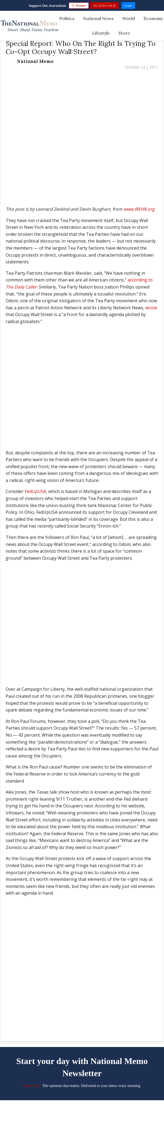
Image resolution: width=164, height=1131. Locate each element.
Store (124, 33)
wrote (151, 308)
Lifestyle (101, 33)
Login (128, 5)
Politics (66, 18)
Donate (78, 6)
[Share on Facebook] (86, 1026)
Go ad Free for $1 (104, 5)
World (128, 18)
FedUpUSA (35, 491)
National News (98, 18)
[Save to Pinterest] (68, 1026)
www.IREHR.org (139, 209)
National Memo (35, 61)
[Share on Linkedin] (96, 1026)
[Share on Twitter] (77, 1026)
